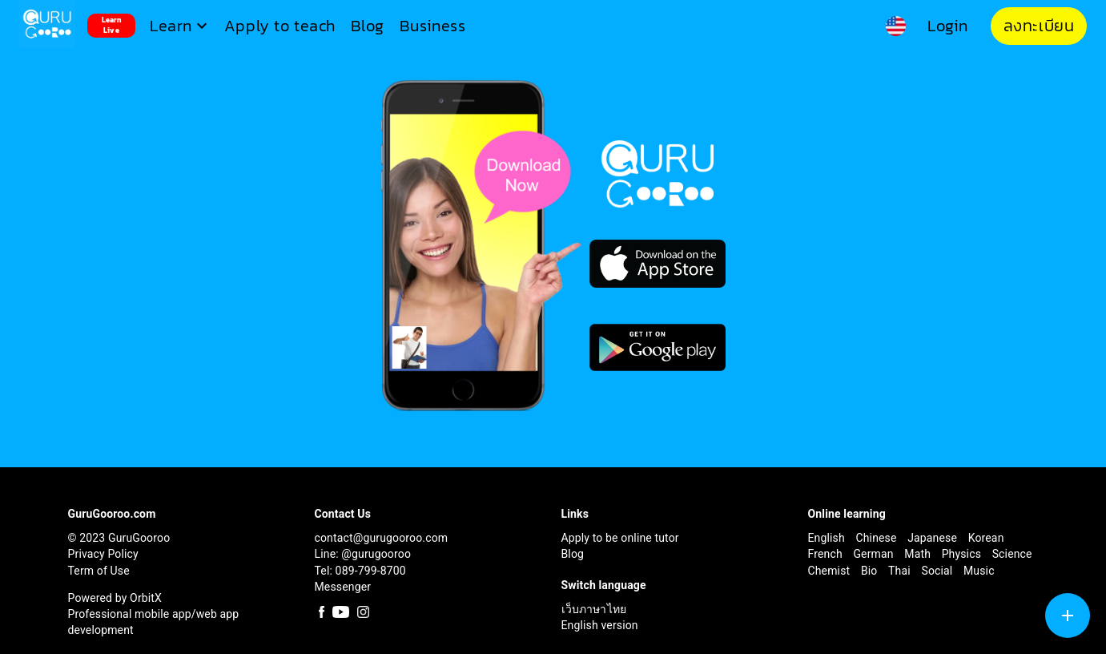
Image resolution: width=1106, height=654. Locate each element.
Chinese (877, 537)
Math (918, 553)
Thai (900, 570)
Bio (870, 570)
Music (979, 570)
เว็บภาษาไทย (594, 609)
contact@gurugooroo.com (381, 537)
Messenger (343, 586)
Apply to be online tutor (620, 537)
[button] (180, 26)
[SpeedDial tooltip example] (1067, 615)
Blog (573, 553)
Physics (963, 553)
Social (938, 570)
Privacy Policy (103, 553)
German (874, 553)
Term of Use (99, 570)
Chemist (830, 570)
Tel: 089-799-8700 (360, 570)
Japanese (933, 537)
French (827, 553)
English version (599, 625)
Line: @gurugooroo (363, 553)
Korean (986, 537)
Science (1012, 553)
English (828, 537)
